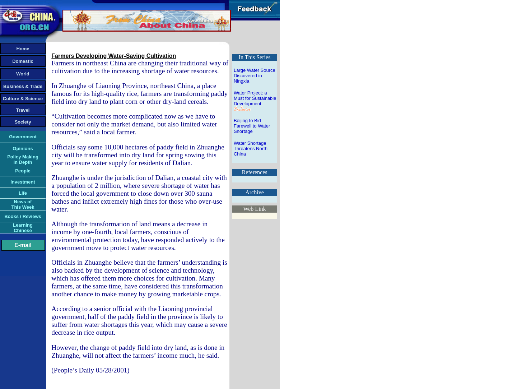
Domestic (22, 61)
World (22, 74)
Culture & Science (23, 98)
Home (22, 48)
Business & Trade (22, 86)
